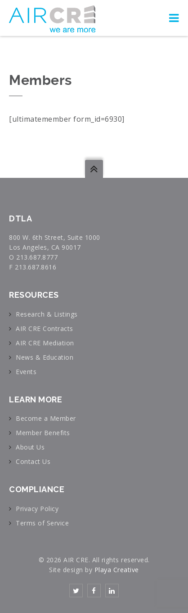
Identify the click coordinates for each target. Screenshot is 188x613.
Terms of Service (42, 523)
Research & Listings (47, 314)
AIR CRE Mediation (45, 343)
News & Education (44, 357)
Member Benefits (43, 432)
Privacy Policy (37, 508)
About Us (30, 447)
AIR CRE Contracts (44, 328)
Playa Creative (116, 569)
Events (26, 371)
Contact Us (33, 461)
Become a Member (46, 418)
